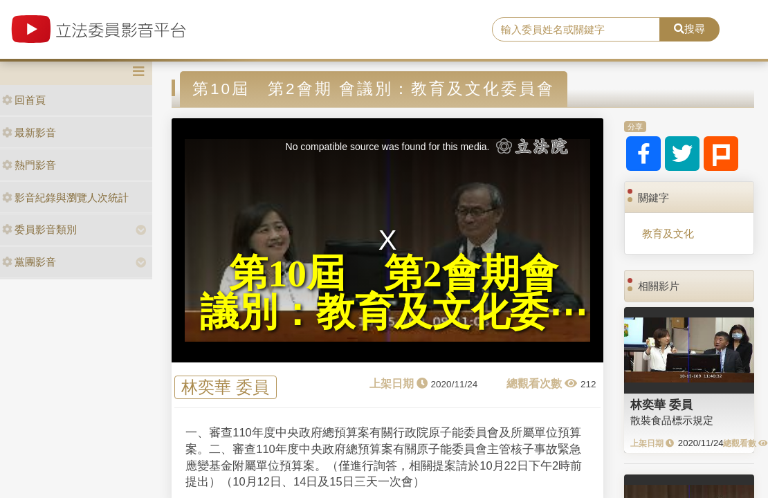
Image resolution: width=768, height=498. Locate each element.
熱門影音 (29, 165)
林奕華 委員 (225, 387)
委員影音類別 (39, 229)
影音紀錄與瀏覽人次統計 (65, 197)
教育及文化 (668, 233)
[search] (575, 29)
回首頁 (24, 100)
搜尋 (689, 29)
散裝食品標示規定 (671, 420)
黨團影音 (29, 262)
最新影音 (29, 132)
